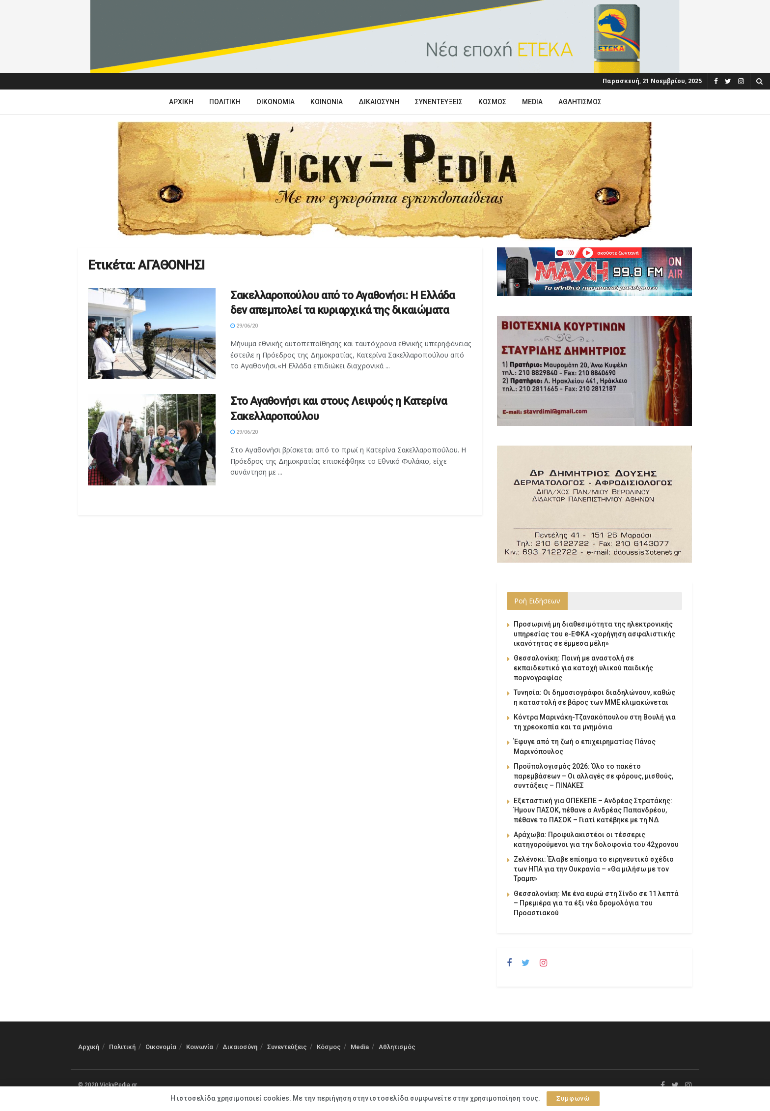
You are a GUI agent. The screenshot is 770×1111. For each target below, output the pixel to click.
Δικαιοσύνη (378, 102)
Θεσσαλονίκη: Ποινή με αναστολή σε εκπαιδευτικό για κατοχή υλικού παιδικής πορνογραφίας (583, 667)
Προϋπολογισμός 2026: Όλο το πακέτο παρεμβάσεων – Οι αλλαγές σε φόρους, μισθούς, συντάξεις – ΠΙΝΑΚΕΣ (593, 775)
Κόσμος (492, 102)
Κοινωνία (326, 102)
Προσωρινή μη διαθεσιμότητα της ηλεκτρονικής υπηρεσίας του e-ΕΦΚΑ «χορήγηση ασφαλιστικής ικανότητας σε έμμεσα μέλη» (594, 633)
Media (532, 102)
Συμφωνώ (573, 1098)
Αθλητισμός (580, 102)
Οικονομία (275, 102)
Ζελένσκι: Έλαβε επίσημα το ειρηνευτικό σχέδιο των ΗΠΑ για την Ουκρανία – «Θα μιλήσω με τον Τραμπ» (594, 868)
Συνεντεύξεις (439, 102)
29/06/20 (244, 326)
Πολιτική (225, 102)
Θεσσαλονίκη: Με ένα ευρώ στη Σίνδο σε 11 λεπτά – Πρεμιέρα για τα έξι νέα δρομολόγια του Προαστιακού (596, 903)
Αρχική (181, 102)
